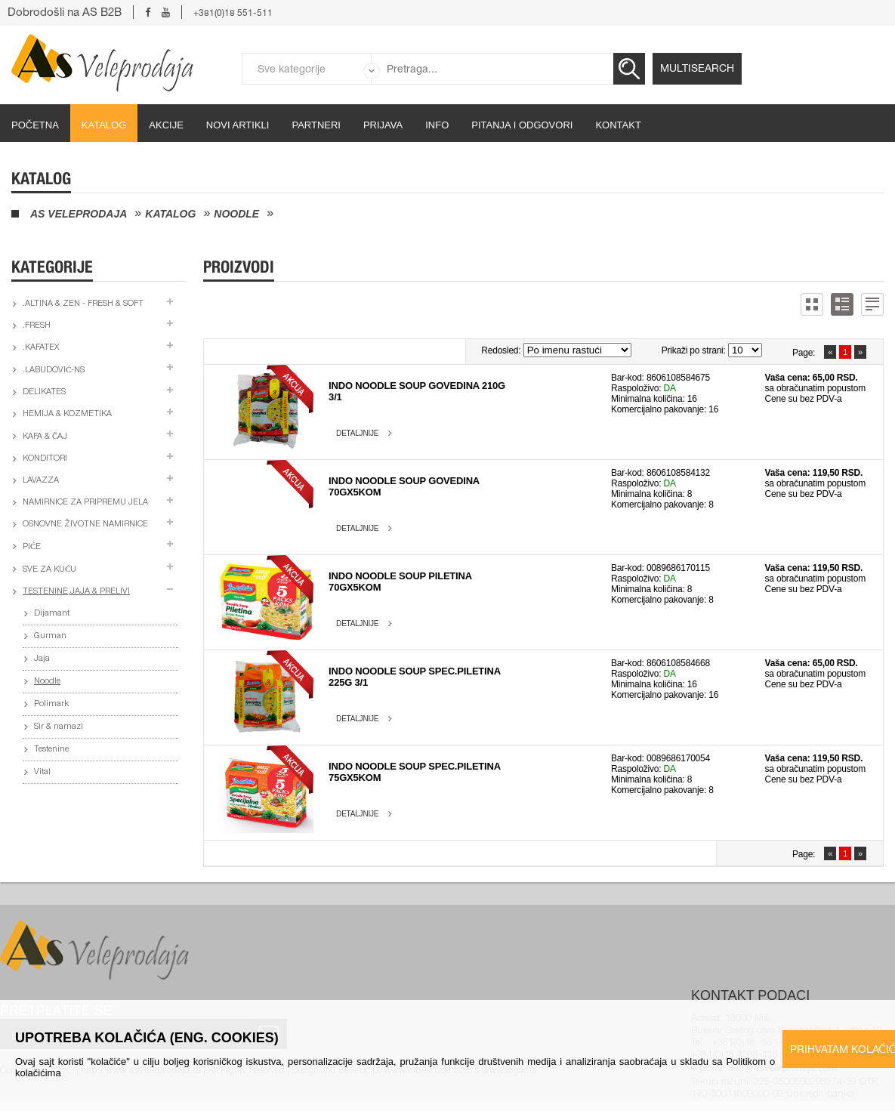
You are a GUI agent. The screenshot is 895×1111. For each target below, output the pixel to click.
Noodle (236, 214)
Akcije (166, 125)
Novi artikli (238, 125)
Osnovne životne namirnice (85, 524)
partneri (316, 125)
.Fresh (37, 326)
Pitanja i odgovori (521, 125)
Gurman (50, 636)
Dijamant (51, 614)
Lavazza (41, 481)
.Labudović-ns (54, 370)
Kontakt (617, 125)
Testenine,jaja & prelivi (76, 592)
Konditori (45, 459)
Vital (42, 772)
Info (437, 125)
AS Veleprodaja (78, 214)
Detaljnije (357, 433)
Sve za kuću (49, 570)
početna (35, 125)
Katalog (104, 125)
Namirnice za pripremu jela (85, 502)
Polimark (51, 704)
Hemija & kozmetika (67, 414)
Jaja (42, 659)
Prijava (383, 125)
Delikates (44, 392)
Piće (32, 547)
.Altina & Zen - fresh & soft (83, 304)
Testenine (51, 749)
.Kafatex (41, 348)
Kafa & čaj (45, 437)
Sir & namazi (58, 727)
